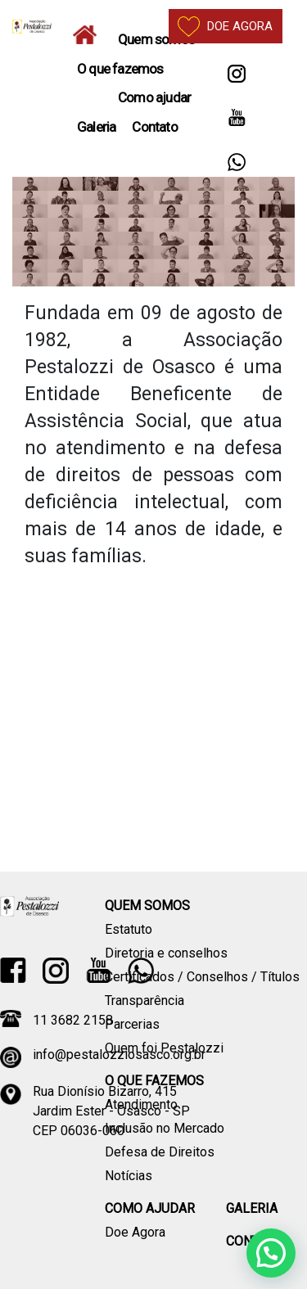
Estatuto (128, 929)
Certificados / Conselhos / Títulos (202, 977)
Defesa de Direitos (159, 1152)
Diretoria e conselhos (166, 953)
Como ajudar (154, 97)
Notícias (128, 1175)
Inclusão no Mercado (164, 1128)
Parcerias (132, 1024)
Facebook (13, 971)
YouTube (237, 121)
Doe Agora (135, 1232)
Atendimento (141, 1104)
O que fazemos (120, 69)
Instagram (237, 76)
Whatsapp (237, 165)
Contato (154, 127)
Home (89, 34)
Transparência (144, 1000)
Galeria (96, 127)
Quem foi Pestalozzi (164, 1048)
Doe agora (225, 26)
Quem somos (156, 39)
